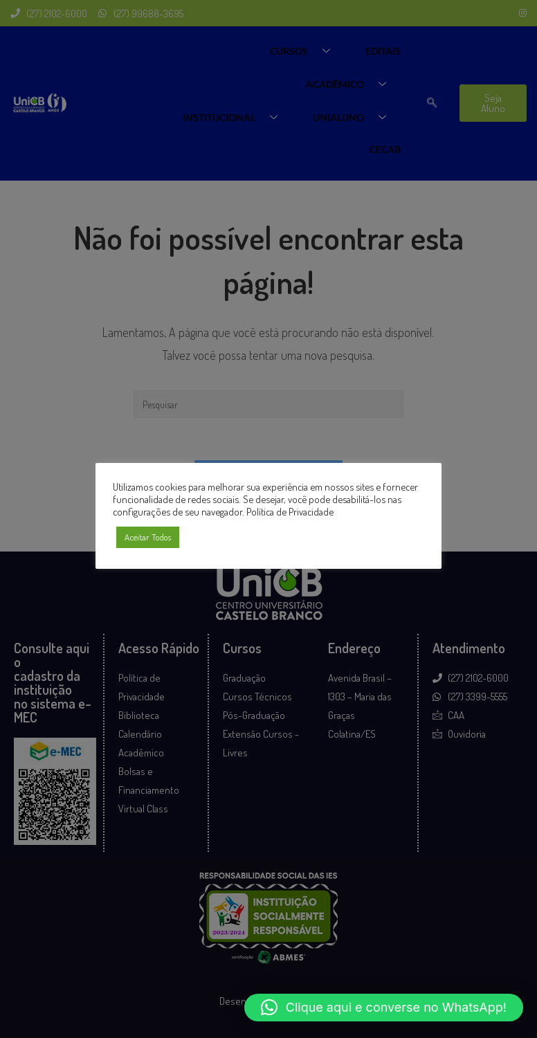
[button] (383, 1007)
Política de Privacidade (290, 511)
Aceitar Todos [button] (148, 537)
